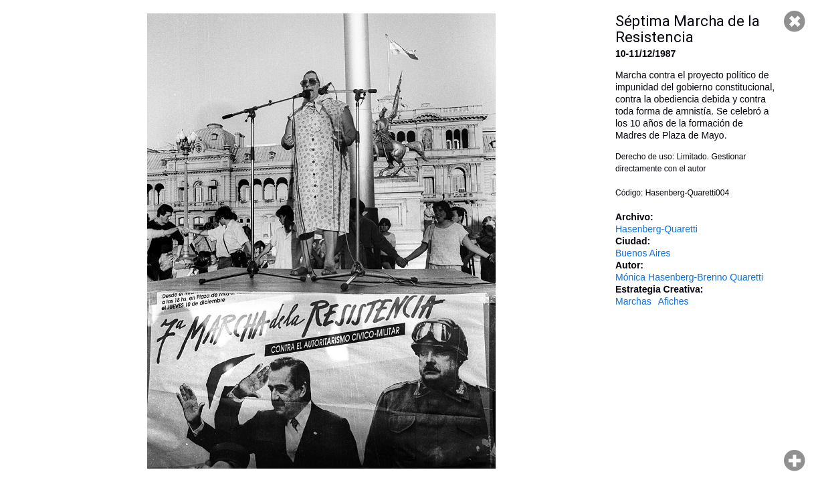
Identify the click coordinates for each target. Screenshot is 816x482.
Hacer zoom (794, 460)
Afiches (673, 301)
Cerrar (794, 21)
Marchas (633, 301)
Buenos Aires (643, 253)
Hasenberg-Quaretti (656, 229)
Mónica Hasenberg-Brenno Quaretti (689, 277)
